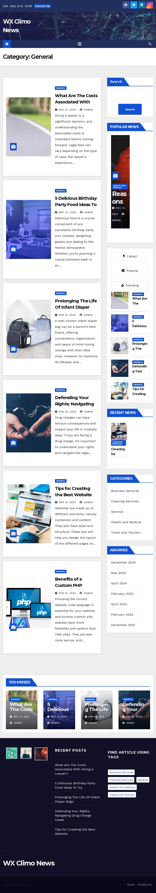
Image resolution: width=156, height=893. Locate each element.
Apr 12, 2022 (67, 502)
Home (130, 884)
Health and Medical (119, 186)
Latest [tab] (130, 256)
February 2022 (122, 614)
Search (116, 81)
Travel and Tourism (125, 532)
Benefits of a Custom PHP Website (68, 585)
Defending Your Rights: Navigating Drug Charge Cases (75, 404)
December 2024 (123, 562)
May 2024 (118, 573)
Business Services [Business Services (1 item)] (121, 772)
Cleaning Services (117, 443)
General (60, 88)
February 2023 (122, 594)
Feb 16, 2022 (67, 593)
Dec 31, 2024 (67, 109)
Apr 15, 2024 (67, 315)
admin (86, 109)
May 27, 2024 (67, 212)
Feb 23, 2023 (67, 411)
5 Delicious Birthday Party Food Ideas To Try (76, 205)
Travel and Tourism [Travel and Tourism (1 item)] (122, 794)
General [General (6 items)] (143, 779)
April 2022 (119, 604)
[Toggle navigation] (79, 44)
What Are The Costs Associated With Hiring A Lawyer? (76, 102)
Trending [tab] (130, 285)
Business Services (125, 491)
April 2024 (119, 583)
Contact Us (144, 884)
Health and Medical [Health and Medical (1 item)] (122, 787)
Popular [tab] (130, 271)
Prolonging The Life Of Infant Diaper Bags (76, 307)
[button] (149, 44)
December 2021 (123, 625)
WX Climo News (28, 863)
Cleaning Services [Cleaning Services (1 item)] (121, 779)
